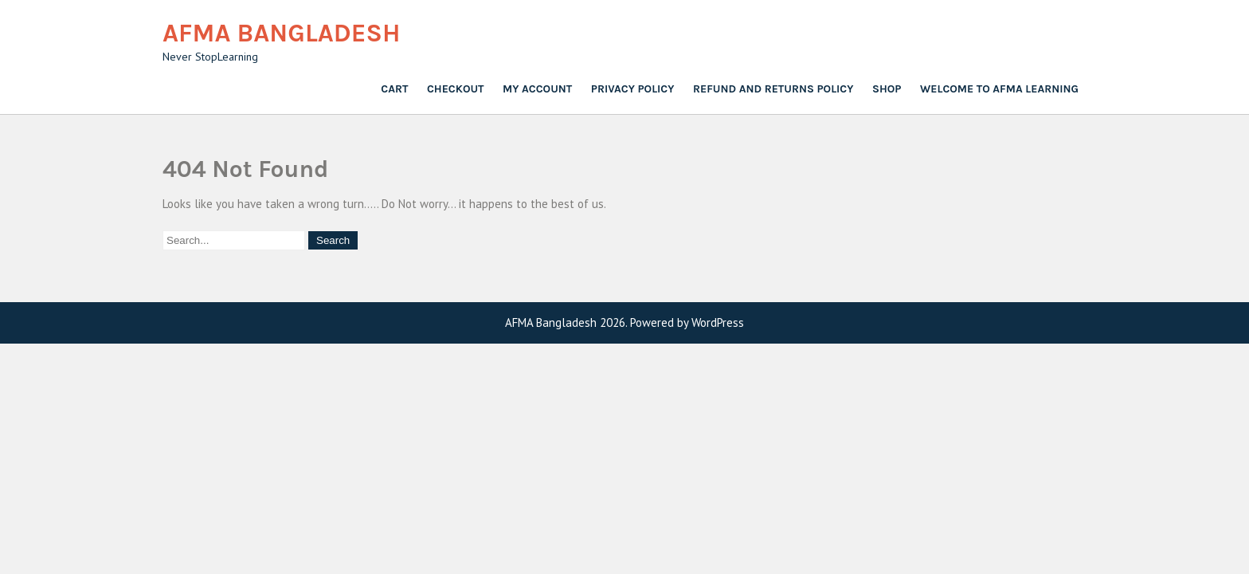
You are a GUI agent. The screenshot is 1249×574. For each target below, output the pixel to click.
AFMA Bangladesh (281, 33)
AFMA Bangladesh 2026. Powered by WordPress (624, 322)
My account (537, 89)
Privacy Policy (633, 89)
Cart (394, 89)
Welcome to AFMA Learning (999, 89)
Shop (886, 89)
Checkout (455, 89)
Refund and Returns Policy (773, 89)
